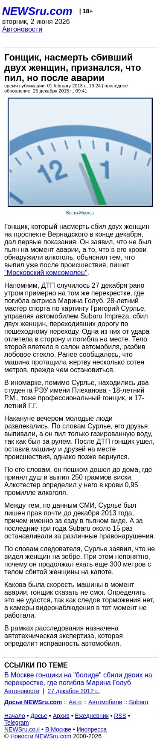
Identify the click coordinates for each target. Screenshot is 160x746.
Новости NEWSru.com (40, 736)
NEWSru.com (37, 11)
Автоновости (22, 29)
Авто (75, 702)
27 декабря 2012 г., (74, 691)
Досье (38, 715)
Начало (14, 715)
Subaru (138, 702)
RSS (120, 715)
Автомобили (105, 702)
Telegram (16, 722)
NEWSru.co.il (22, 729)
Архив (61, 715)
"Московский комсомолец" (45, 272)
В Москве (58, 729)
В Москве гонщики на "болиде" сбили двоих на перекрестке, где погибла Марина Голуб (78, 678)
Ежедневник (92, 715)
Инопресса (92, 729)
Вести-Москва (80, 213)
